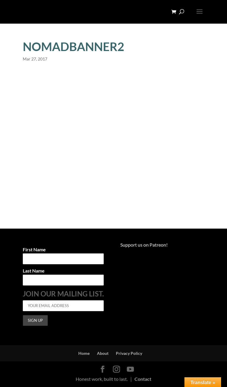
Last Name (34, 271)
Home (84, 353)
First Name (34, 250)
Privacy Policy (129, 353)
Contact (142, 379)
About (102, 353)
